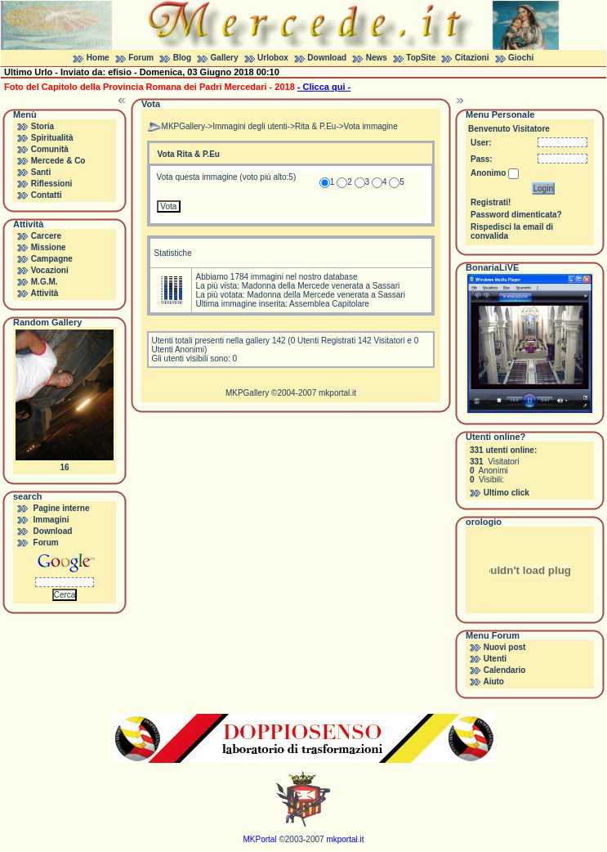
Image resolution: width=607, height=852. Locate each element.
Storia (42, 126)
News (376, 57)
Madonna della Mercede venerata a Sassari (320, 285)
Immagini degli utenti (250, 126)
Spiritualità (52, 137)
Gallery (225, 57)
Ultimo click (506, 492)
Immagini (51, 519)
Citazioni (472, 57)
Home (98, 57)
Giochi (520, 57)
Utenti (495, 658)
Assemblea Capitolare (329, 303)
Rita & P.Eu (315, 126)
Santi (41, 172)
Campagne (52, 258)
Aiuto (493, 681)
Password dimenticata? (516, 214)
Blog (182, 57)
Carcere (46, 235)
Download (326, 57)
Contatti (46, 195)
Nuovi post (505, 647)
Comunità (50, 149)
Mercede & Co (58, 160)
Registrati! (491, 202)
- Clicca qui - (323, 87)
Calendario (505, 670)
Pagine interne (61, 508)
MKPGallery (183, 126)
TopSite (420, 57)
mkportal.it (337, 392)
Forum (141, 57)
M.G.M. (44, 281)
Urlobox (272, 57)
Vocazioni (50, 270)
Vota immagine (371, 126)
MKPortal (260, 839)
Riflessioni (52, 183)
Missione (48, 247)
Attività (44, 293)
